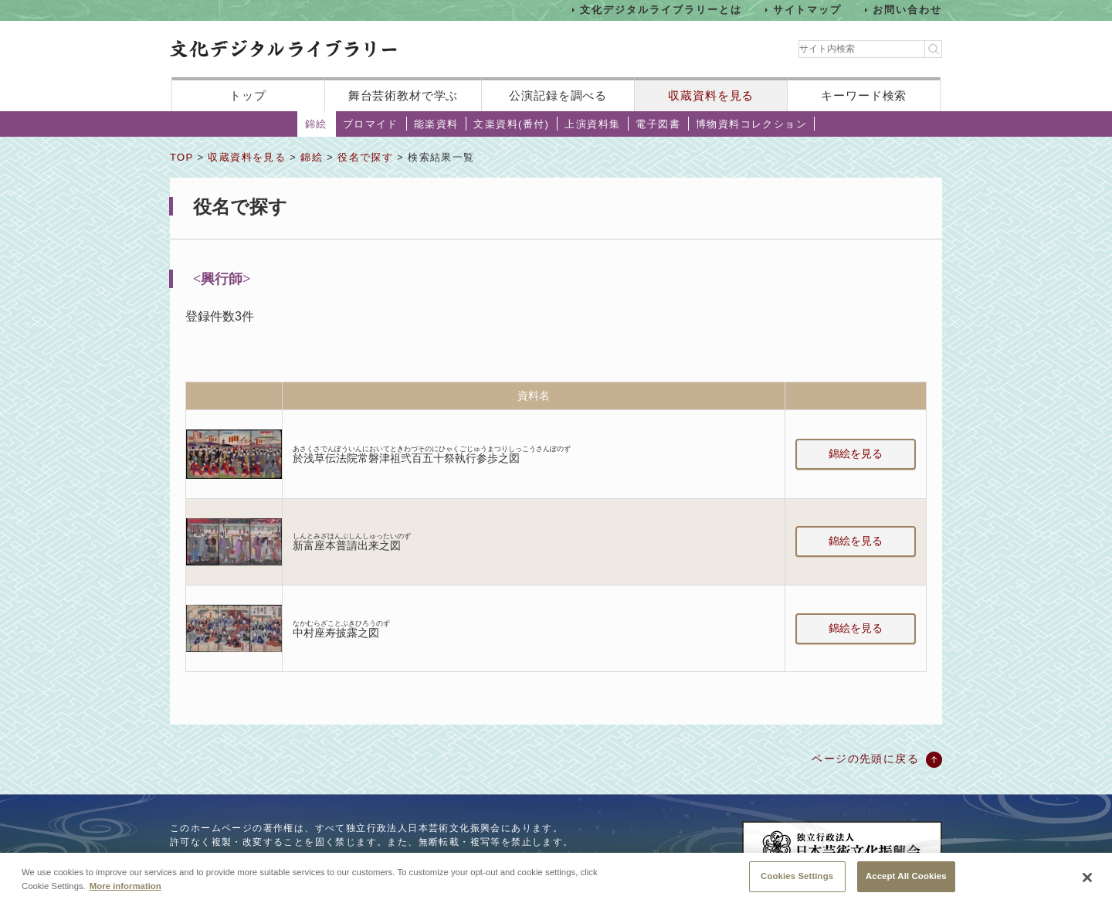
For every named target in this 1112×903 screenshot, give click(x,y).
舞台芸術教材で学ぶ (403, 95)
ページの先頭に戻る (865, 758)
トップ (247, 95)
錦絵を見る (856, 453)
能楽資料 (436, 124)
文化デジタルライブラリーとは (660, 9)
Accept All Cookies (906, 876)
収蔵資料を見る (711, 95)
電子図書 (658, 124)
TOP (181, 157)
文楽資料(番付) (511, 124)
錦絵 (316, 124)
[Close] (1087, 878)
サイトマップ (807, 9)
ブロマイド (370, 124)
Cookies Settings (797, 876)
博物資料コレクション (751, 124)
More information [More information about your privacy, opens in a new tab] (125, 886)
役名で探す (365, 157)
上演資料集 (592, 124)
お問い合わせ (907, 9)
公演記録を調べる (558, 95)
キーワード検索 (864, 95)
